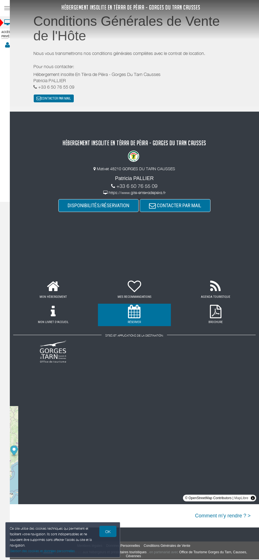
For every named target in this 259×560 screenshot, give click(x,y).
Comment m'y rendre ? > (223, 516)
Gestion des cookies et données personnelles (42, 551)
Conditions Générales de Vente (169, 547)
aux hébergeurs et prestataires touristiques (117, 553)
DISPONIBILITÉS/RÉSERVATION (101, 206)
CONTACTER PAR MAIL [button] (56, 99)
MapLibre (241, 499)
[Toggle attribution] (252, 499)
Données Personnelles (126, 547)
